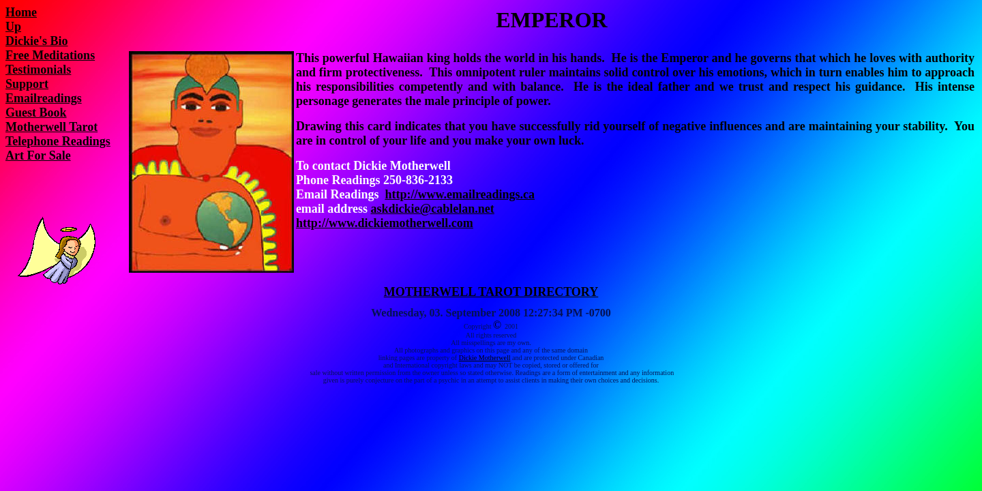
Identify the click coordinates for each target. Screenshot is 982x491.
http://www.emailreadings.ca (460, 194)
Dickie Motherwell (485, 357)
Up (13, 26)
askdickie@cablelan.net (432, 208)
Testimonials (38, 69)
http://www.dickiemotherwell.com (384, 223)
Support (26, 84)
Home (21, 12)
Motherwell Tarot (51, 127)
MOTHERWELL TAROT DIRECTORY (491, 292)
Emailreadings (43, 98)
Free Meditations (50, 55)
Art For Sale (38, 155)
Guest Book (36, 112)
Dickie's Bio (36, 41)
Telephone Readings (57, 141)
